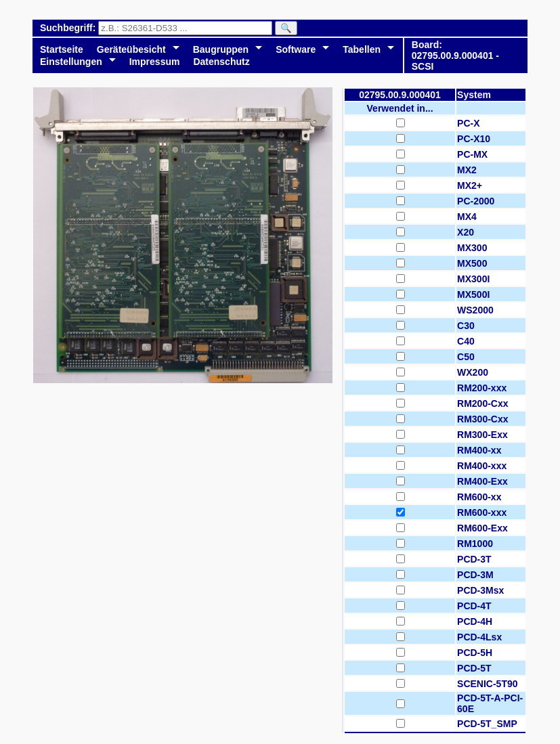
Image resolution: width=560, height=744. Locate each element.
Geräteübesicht (131, 49)
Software (296, 49)
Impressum (154, 61)
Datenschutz (221, 61)
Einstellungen (71, 61)
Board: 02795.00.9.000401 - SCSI (455, 55)
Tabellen (362, 49)
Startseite (61, 49)
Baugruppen (221, 49)
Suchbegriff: (69, 27)
